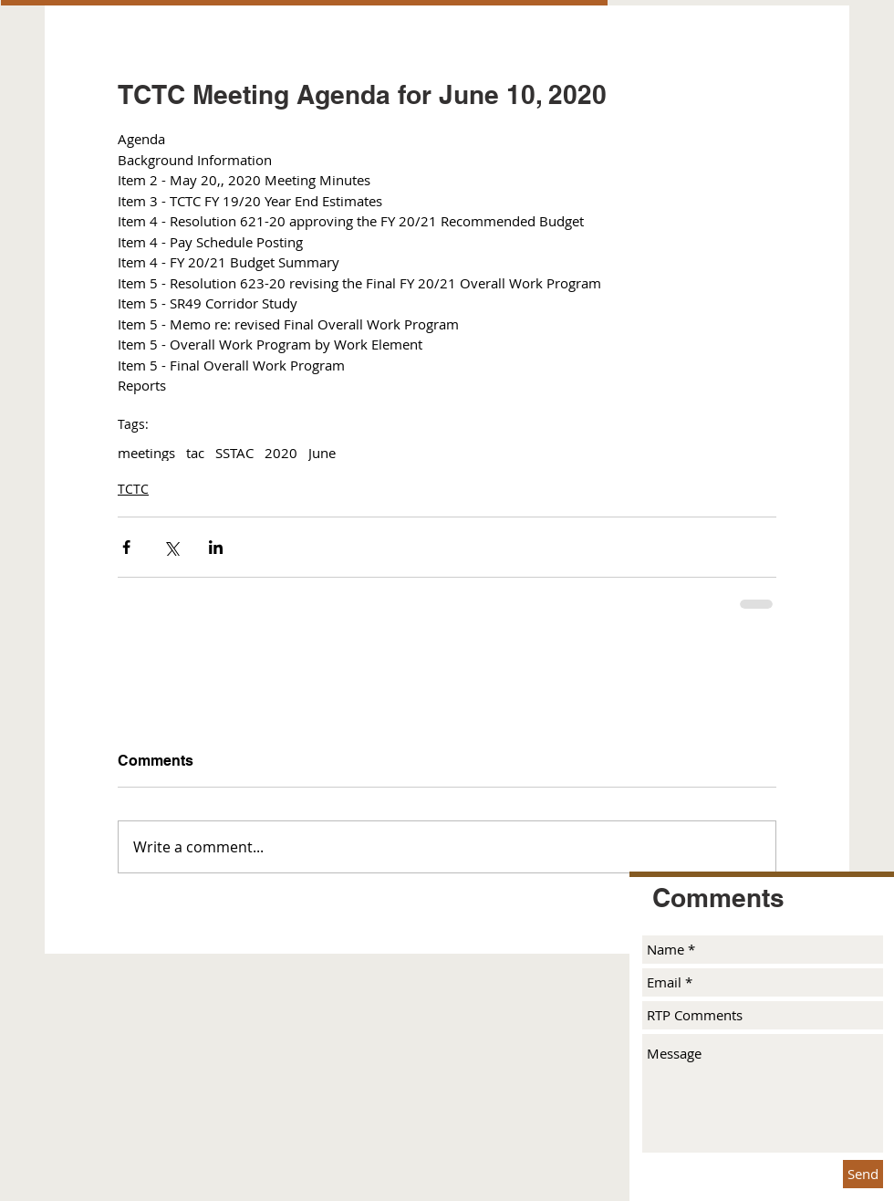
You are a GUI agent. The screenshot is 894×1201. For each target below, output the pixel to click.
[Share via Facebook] (126, 547)
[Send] (863, 1174)
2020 (281, 452)
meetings (146, 452)
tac (195, 452)
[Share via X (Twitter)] (171, 547)
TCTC (133, 488)
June (322, 452)
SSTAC (234, 452)
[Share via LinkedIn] (215, 547)
